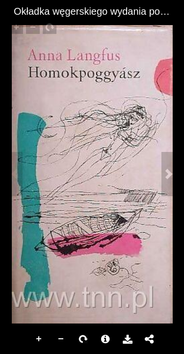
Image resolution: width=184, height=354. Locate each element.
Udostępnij (149, 339)
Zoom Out (61, 339)
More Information (105, 339)
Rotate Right (83, 339)
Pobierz (127, 339)
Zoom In (39, 339)
